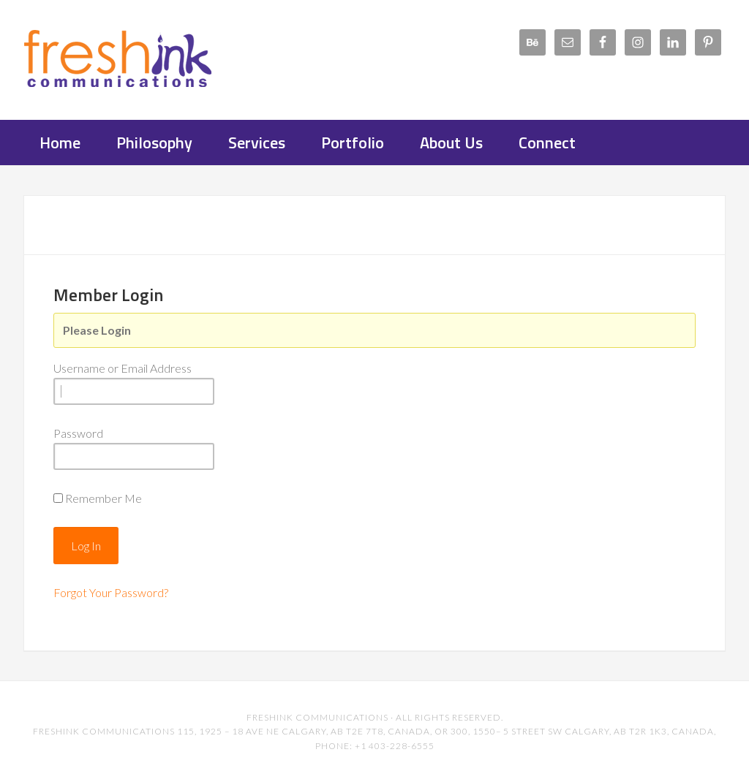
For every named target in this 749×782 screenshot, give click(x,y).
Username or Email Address (122, 368)
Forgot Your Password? (110, 592)
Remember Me (103, 498)
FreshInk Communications (140, 58)
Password (78, 433)
